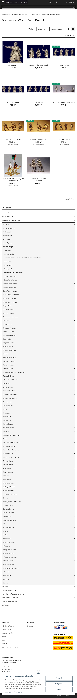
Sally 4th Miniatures (9, 487)
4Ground (6, 224)
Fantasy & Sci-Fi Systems (10, 213)
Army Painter (7, 243)
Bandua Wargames (9, 287)
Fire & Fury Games (9, 361)
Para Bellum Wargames (11, 450)
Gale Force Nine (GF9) (10, 380)
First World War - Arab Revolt (13, 272)
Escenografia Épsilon (10, 350)
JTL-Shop (66, 695)
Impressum (8, 692)
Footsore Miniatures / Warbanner (14, 372)
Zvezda (5, 583)
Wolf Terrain (7, 575)
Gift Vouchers (6, 605)
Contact (4, 644)
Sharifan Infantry (64, 139)
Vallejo (5, 531)
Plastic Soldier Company (11, 457)
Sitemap (30, 626)
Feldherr (6, 354)
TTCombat (6, 524)
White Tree (6, 572)
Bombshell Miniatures (10, 302)
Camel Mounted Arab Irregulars (38, 180)
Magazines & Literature (9, 590)
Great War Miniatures (10, 398)
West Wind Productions (11, 568)
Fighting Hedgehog (9, 357)
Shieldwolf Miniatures (10, 494)
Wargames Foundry (9, 553)
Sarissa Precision (8, 490)
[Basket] (69, 2)
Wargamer (6, 546)
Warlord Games (8, 561)
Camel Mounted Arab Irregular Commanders (13, 180)
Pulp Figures (7, 468)
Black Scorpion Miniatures (11, 295)
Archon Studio (7, 235)
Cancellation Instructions (10, 647)
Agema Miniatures (9, 228)
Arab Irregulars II (13, 102)
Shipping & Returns (8, 626)
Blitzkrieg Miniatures (9, 298)
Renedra (6, 476)
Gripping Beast (8, 405)
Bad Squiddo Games (10, 283)
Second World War (10, 276)
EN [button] (50, 2)
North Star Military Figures (11, 442)
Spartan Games (8, 505)
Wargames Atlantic (9, 550)
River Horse (7, 479)
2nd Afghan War (9, 254)
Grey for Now (7, 402)
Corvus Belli (7, 320)
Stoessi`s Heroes (8, 509)
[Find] (37, 7)
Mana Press (7, 420)
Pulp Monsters (8, 472)
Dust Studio (7, 339)
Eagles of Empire (9, 343)
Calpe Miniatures (8, 306)
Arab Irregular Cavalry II (38, 139)
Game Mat (6, 383)
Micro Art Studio (8, 428)
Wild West (7, 261)
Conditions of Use (7, 633)
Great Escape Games (10, 394)
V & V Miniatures (8, 527)
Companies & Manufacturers (11, 220)
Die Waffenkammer (9, 335)
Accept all (59, 678)
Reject (59, 689)
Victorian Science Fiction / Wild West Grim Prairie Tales (22, 258)
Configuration (59, 684)
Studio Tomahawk (9, 513)
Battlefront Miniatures (10, 291)
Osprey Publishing (9, 446)
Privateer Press (8, 461)
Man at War (7, 417)
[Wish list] (61, 2)
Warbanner (7, 538)
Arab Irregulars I (64, 65)
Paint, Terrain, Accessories (10, 598)
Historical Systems (8, 216)
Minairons (6, 431)
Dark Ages (7, 250)
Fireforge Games (8, 365)
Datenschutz (18, 692)
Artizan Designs (8, 247)
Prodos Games (8, 465)
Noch (5, 439)
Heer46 (5, 409)
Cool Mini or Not (8, 313)
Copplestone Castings (10, 317)
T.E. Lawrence (12, 65)
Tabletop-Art (7, 516)
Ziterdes (6, 579)
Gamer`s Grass (8, 387)
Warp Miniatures (8, 564)
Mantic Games (8, 424)
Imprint (4, 636)
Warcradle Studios (9, 542)
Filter (31, 29)
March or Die (8, 265)
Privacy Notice (6, 629)
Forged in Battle (8, 376)
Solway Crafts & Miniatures (12, 501)
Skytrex (5, 498)
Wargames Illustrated (10, 557)
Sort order (41, 29)
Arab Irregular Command (38, 65)
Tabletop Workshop (9, 520)
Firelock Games (8, 368)
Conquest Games (9, 309)
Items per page (56, 29)
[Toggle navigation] (3, 1)
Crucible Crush (8, 324)
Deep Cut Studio (8, 332)
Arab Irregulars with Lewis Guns (64, 102)
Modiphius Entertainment (11, 435)
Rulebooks (5, 586)
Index (3, 640)
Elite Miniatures (8, 346)
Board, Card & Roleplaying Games (13, 594)
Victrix (5, 535)
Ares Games (7, 239)
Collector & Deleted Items (10, 601)
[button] (56, 2)
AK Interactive (7, 232)
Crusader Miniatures (9, 328)
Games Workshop (9, 391)
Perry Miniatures (8, 453)
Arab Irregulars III (38, 102)
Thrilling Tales (8, 269)
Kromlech (6, 413)
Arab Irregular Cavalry (13, 139)
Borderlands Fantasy (11, 280)
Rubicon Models (8, 483)
